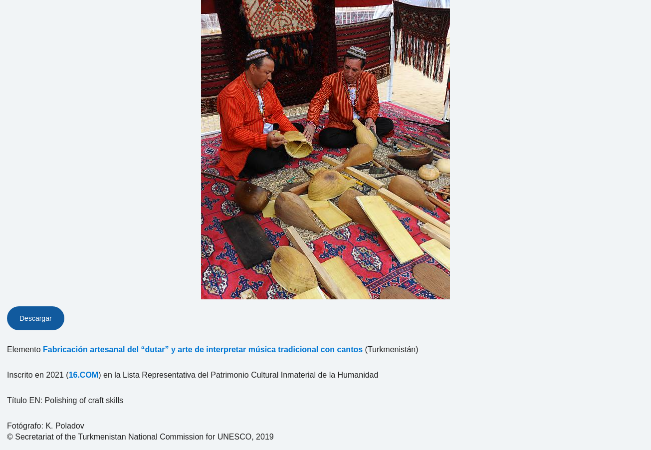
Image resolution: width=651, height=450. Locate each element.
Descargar (35, 318)
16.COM (84, 375)
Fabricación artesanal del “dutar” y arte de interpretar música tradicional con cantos (203, 349)
